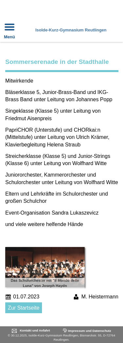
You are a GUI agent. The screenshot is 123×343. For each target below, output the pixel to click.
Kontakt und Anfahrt (35, 330)
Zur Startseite (23, 308)
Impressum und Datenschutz (86, 330)
